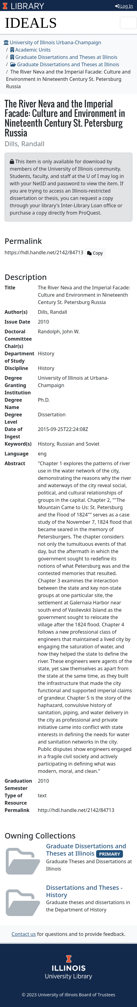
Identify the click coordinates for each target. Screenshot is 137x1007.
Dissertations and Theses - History (84, 891)
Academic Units (30, 49)
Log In (124, 6)
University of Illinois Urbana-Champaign (52, 42)
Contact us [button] (24, 934)
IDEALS (31, 23)
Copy (95, 253)
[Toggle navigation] (128, 23)
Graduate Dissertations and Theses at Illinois (63, 57)
